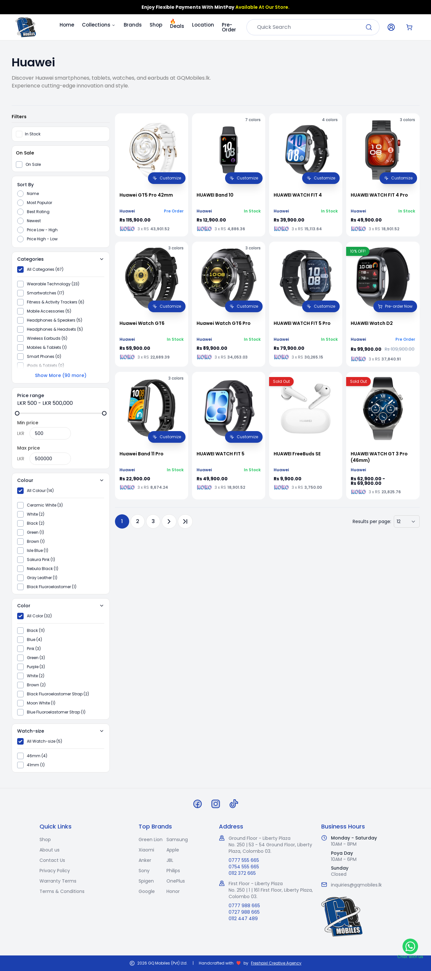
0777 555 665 (244, 860)
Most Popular (39, 202)
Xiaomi (146, 850)
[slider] (17, 413)
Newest (34, 220)
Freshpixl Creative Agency (276, 963)
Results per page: (372, 521)
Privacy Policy (55, 870)
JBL (169, 860)
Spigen (146, 881)
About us (50, 850)
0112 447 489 (243, 918)
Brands (133, 24)
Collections (99, 24)
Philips (173, 870)
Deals (177, 25)
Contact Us (52, 860)
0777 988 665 (244, 905)
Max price (28, 448)
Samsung (177, 839)
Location (203, 24)
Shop (156, 24)
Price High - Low (42, 239)
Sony (144, 870)
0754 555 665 (244, 866)
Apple (172, 850)
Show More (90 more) (60, 375)
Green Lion (151, 839)
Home (67, 24)
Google (147, 891)
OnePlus (175, 881)
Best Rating (38, 211)
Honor (173, 891)
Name (33, 193)
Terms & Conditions (62, 891)
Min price (27, 422)
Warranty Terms (58, 881)
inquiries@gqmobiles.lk (356, 885)
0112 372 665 (242, 873)
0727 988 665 (244, 912)
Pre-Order (229, 27)
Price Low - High (42, 230)
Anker (145, 860)
